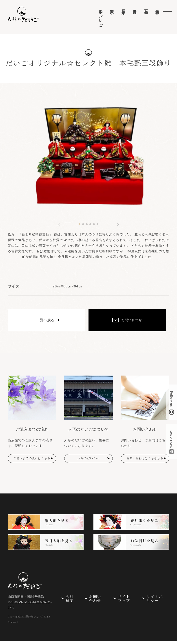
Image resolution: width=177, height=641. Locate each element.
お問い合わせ (95, 598)
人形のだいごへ (88, 458)
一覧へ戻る (45, 320)
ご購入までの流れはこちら (31, 458)
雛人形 (112, 7)
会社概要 (70, 598)
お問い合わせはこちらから (144, 458)
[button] (79, 224)
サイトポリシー (155, 598)
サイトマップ (124, 598)
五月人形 (123, 8)
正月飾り (146, 10)
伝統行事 (157, 8)
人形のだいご (101, 16)
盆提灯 (135, 7)
